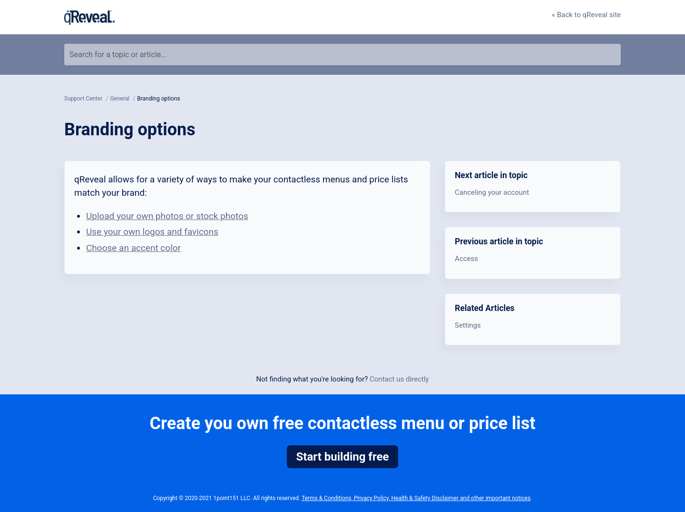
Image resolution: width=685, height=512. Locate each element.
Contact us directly (399, 379)
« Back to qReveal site (586, 14)
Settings (468, 325)
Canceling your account (492, 192)
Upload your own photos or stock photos (167, 216)
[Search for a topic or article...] (342, 54)
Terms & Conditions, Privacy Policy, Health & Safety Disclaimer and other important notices (416, 498)
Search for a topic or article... (118, 54)
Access (466, 258)
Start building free (342, 456)
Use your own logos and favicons (152, 231)
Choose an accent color (133, 247)
